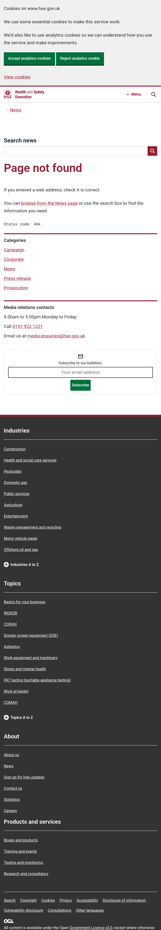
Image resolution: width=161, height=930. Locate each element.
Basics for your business (24, 602)
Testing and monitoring (23, 862)
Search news (20, 140)
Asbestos (12, 646)
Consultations (59, 910)
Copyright (28, 900)
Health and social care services (30, 460)
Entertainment (16, 516)
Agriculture (13, 505)
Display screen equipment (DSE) (31, 635)
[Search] (152, 151)
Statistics (12, 799)
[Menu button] (134, 94)
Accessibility (87, 900)
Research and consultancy (26, 874)
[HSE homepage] (24, 94)
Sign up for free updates (24, 777)
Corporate (14, 260)
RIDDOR (10, 613)
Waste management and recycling (32, 527)
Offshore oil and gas (21, 549)
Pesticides (12, 471)
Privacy (66, 900)
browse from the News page (49, 203)
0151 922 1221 (28, 327)
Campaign (14, 250)
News (15, 110)
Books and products (21, 840)
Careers (10, 810)
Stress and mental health (25, 669)
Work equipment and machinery (30, 658)
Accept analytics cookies (29, 58)
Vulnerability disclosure (23, 910)
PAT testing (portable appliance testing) (37, 680)
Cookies (48, 900)
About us (11, 755)
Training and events (20, 851)
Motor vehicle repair (20, 538)
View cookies (17, 77)
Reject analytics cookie (80, 58)
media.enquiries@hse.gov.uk (56, 337)
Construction (15, 449)
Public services (16, 494)
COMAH (10, 702)
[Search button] (153, 94)
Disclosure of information (124, 900)
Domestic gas (15, 482)
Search (10, 900)
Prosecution (16, 289)
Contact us (13, 788)
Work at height (16, 691)
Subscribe (80, 386)
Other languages (90, 910)
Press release (17, 279)
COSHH (10, 624)
